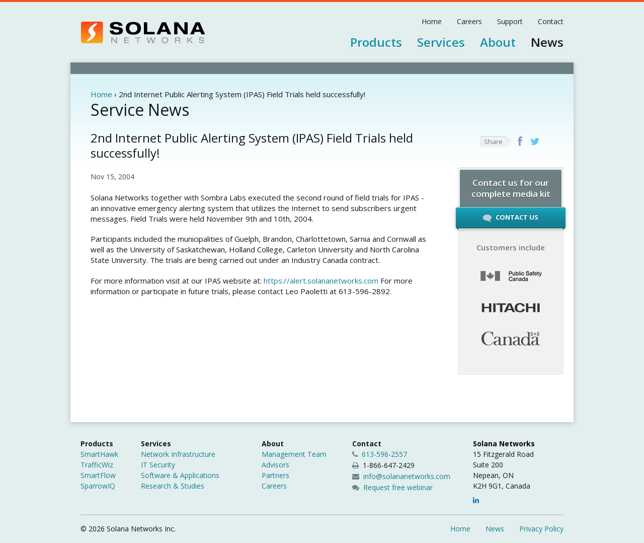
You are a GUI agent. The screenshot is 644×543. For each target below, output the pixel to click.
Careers (469, 21)
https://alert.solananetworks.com (321, 281)
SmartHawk (99, 454)
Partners (275, 475)
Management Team (294, 454)
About (498, 42)
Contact (551, 21)
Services (441, 42)
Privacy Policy (541, 528)
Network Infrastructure (178, 454)
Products (376, 42)
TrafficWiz (96, 464)
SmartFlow (98, 475)
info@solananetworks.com (406, 476)
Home (432, 21)
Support (510, 21)
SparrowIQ (97, 486)
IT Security (158, 464)
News (547, 42)
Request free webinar (398, 487)
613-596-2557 (379, 454)
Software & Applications (180, 475)
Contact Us (511, 220)
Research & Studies (172, 486)
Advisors (275, 464)
